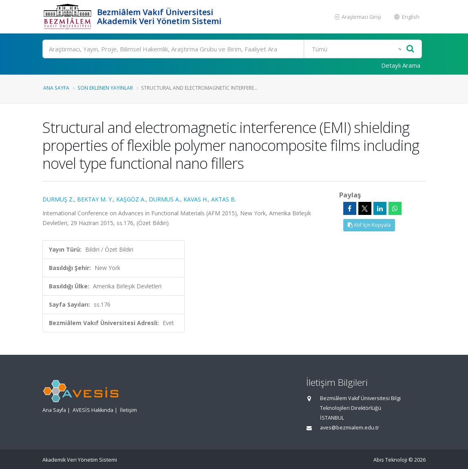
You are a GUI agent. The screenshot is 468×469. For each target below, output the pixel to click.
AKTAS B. (223, 199)
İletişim (128, 410)
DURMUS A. (164, 199)
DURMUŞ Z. (58, 199)
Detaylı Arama (400, 65)
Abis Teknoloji (390, 459)
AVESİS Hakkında (93, 410)
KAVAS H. (195, 199)
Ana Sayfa (56, 87)
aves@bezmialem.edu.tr (349, 427)
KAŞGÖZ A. (131, 199)
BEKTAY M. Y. (95, 199)
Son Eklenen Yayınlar (105, 87)
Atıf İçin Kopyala (369, 224)
